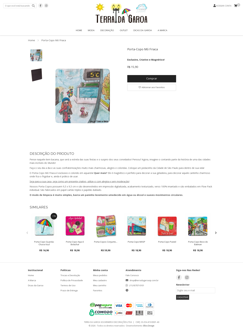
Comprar (151, 79)
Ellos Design (148, 325)
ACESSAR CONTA (223, 5)
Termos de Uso (68, 285)
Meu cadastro (100, 280)
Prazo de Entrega (69, 290)
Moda (91, 30)
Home (79, 30)
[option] (36, 55)
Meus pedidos (100, 275)
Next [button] (216, 232)
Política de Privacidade (72, 280)
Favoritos (97, 290)
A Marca (162, 30)
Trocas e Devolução (70, 275)
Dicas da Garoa (142, 30)
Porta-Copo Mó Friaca (53, 40)
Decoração (107, 30)
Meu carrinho (99, 285)
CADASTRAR (182, 297)
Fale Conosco (132, 275)
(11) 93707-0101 (136, 285)
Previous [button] (27, 232)
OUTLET (124, 30)
